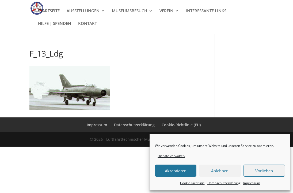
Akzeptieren (176, 170)
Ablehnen (220, 170)
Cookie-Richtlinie (192, 183)
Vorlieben (264, 170)
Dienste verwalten (171, 156)
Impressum (251, 183)
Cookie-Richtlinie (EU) (181, 124)
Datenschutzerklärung (224, 183)
